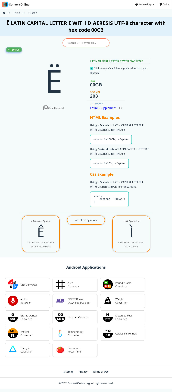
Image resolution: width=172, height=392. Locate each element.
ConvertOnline (15, 4)
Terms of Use (101, 375)
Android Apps (144, 4)
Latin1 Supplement (103, 108)
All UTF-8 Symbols (86, 223)
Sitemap (68, 375)
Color (164, 4)
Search (14, 49)
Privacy (83, 375)
